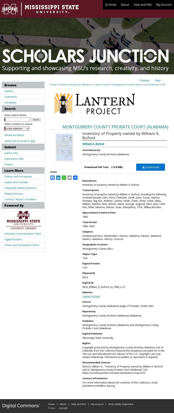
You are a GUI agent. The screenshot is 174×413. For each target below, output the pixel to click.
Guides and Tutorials (16, 182)
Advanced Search (14, 135)
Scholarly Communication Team (22, 233)
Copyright (63, 408)
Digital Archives (13, 239)
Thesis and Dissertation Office (21, 245)
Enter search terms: (15, 115)
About (63, 404)
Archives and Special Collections (75, 84)
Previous (145, 80)
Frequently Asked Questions (20, 188)
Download (150, 167)
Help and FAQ (78, 404)
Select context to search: (18, 124)
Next (157, 80)
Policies (8, 164)
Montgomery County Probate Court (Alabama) (135, 84)
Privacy (51, 408)
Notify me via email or (19, 141)
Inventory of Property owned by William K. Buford (121, 135)
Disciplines (10, 102)
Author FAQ (11, 153)
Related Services (13, 193)
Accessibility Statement (120, 404)
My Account (97, 404)
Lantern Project (102, 84)
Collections (10, 96)
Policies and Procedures (18, 176)
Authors (8, 91)
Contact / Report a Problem (20, 199)
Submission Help (13, 158)
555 (163, 84)
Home (53, 84)
